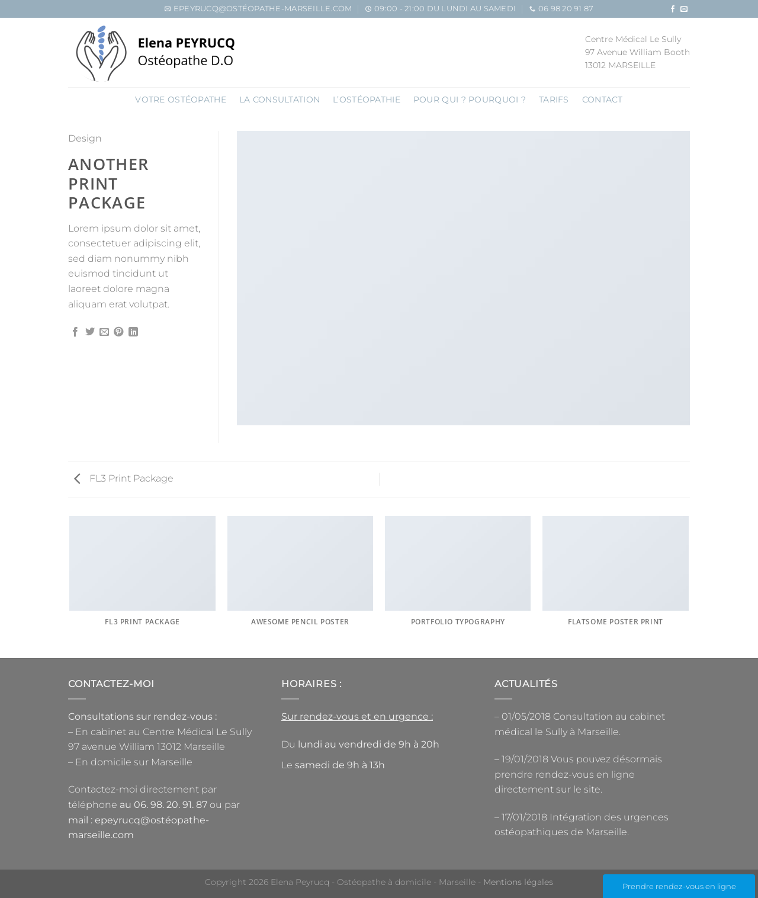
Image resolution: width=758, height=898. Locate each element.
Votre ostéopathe (180, 99)
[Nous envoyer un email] (684, 9)
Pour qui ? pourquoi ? (469, 99)
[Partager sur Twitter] (90, 332)
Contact (602, 99)
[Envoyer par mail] (104, 332)
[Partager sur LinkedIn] (133, 332)
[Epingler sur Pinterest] (118, 332)
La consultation (279, 99)
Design (85, 138)
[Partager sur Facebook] (75, 332)
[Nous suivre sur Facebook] (672, 9)
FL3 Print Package (124, 478)
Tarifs (554, 99)
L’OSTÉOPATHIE (366, 99)
